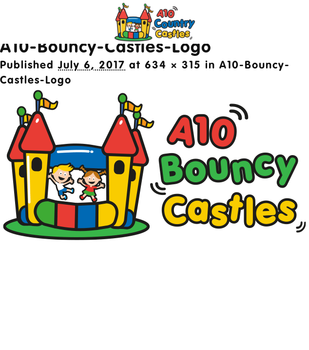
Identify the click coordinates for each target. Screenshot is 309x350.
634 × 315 (173, 65)
